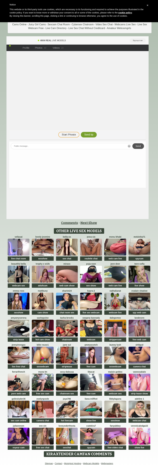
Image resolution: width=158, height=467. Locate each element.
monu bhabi (115, 237)
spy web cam (139, 312)
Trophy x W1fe (43, 264)
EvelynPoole (43, 399)
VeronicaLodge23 (139, 426)
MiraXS (66, 264)
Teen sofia (139, 264)
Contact (58, 463)
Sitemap (49, 463)
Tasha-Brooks (67, 318)
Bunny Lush (115, 345)
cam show (42, 312)
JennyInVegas (18, 345)
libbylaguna (115, 399)
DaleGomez (115, 318)
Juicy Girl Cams (37, 24)
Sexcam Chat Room (59, 24)
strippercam (115, 339)
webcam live (115, 312)
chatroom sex (67, 393)
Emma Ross (18, 291)
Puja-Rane (91, 264)
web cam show (67, 285)
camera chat (139, 366)
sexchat (67, 447)
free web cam (139, 339)
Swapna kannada (91, 318)
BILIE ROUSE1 (43, 345)
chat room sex (67, 312)
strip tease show (139, 393)
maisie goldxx (115, 372)
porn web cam (18, 393)
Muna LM (42, 372)
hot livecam (67, 420)
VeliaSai (19, 237)
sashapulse (43, 318)
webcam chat (139, 420)
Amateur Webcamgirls (119, 28)
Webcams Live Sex (125, 24)
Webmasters (107, 463)
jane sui (67, 345)
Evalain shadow (139, 291)
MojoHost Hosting (72, 463)
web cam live (115, 258)
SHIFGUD (139, 345)
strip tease (18, 339)
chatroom (67, 339)
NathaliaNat (115, 291)
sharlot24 (67, 291)
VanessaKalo (139, 372)
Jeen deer (115, 264)
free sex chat (42, 447)
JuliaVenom (18, 426)
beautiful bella (18, 264)
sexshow (42, 258)
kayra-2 (91, 291)
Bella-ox (67, 237)
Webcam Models (91, 463)
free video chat (115, 447)
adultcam (42, 285)
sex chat (67, 258)
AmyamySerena (18, 318)
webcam (91, 339)
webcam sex (18, 285)
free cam (91, 366)
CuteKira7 (91, 426)
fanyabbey (115, 426)
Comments (69, 223)
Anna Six (91, 237)
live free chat (18, 366)
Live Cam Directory (56, 28)
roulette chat (91, 258)
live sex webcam (91, 312)
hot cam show (42, 339)
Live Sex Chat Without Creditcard (87, 28)
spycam (139, 258)
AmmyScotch (91, 345)
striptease (67, 366)
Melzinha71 (139, 237)
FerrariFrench (18, 372)
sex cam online (18, 420)
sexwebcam (43, 366)
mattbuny (43, 291)
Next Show (88, 223)
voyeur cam (18, 447)
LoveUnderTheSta (67, 426)
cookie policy (125, 12)
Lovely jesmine (42, 237)
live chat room (18, 258)
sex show (91, 285)
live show (139, 285)
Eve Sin (42, 426)
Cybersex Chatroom (83, 24)
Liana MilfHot (91, 399)
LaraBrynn (139, 318)
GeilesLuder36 (19, 399)
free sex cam (42, 393)
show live (91, 420)
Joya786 (67, 399)
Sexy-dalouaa (67, 372)
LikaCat (91, 372)
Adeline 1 (139, 399)
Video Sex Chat (104, 24)
